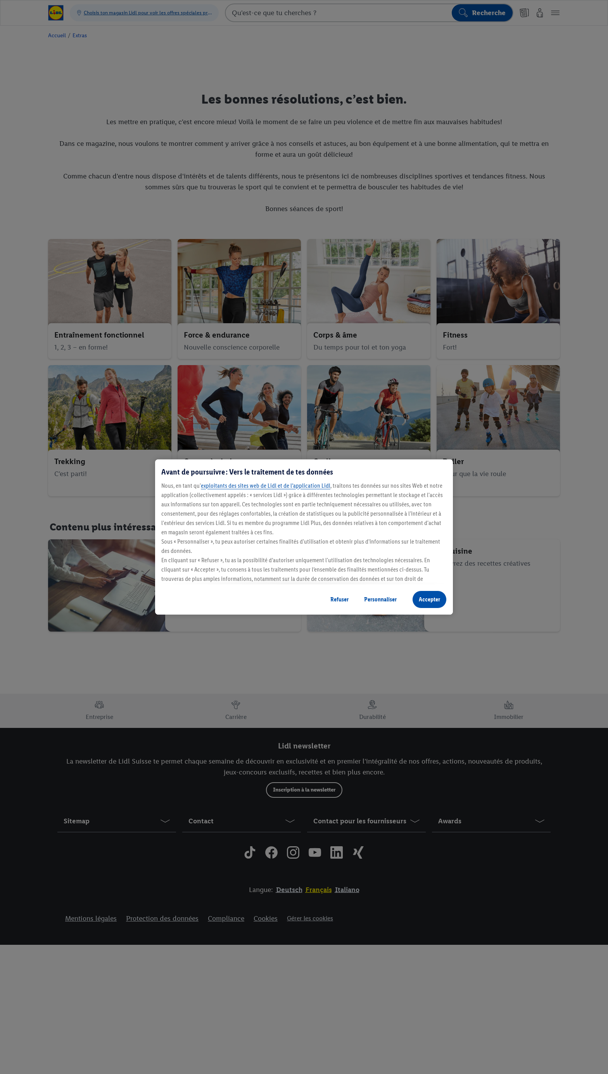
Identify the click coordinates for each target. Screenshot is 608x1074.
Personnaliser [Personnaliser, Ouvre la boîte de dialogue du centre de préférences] (380, 599)
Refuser (339, 599)
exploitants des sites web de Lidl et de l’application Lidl (265, 485)
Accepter (429, 599)
